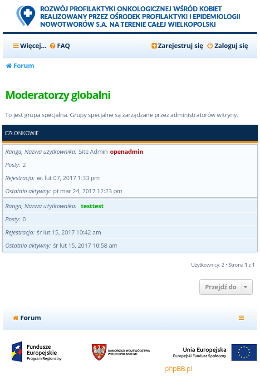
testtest (92, 206)
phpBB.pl (178, 368)
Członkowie (22, 133)
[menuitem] (59, 46)
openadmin (126, 151)
